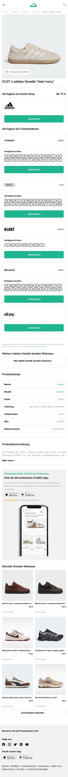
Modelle (15, 766)
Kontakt (20, 769)
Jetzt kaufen (34, 119)
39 (36, 156)
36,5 (13, 156)
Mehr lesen (9, 460)
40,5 (48, 156)
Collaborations (29, 766)
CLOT (61, 414)
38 (24, 156)
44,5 (24, 160)
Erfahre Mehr (42, 346)
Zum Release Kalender (34, 713)
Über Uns (56, 766)
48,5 (59, 204)
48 (59, 160)
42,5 (7, 160)
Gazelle (35, 12)
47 (47, 160)
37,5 (18, 156)
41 (53, 156)
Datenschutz (8, 769)
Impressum (43, 766)
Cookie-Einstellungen (37, 769)
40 (42, 156)
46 (42, 160)
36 (7, 156)
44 (18, 160)
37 (18, 201)
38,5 (30, 156)
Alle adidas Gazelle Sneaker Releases (34, 361)
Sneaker (15, 12)
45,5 (36, 160)
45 (30, 160)
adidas (25, 12)
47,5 (53, 160)
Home (5, 12)
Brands (5, 766)
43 (13, 160)
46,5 (42, 204)
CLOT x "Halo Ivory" (52, 12)
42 (59, 156)
